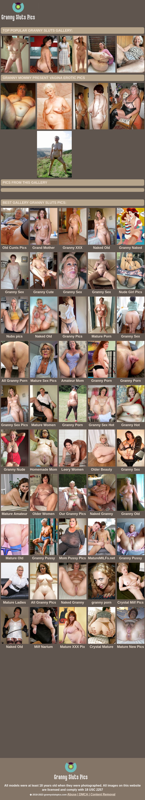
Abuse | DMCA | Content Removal (91, 794)
